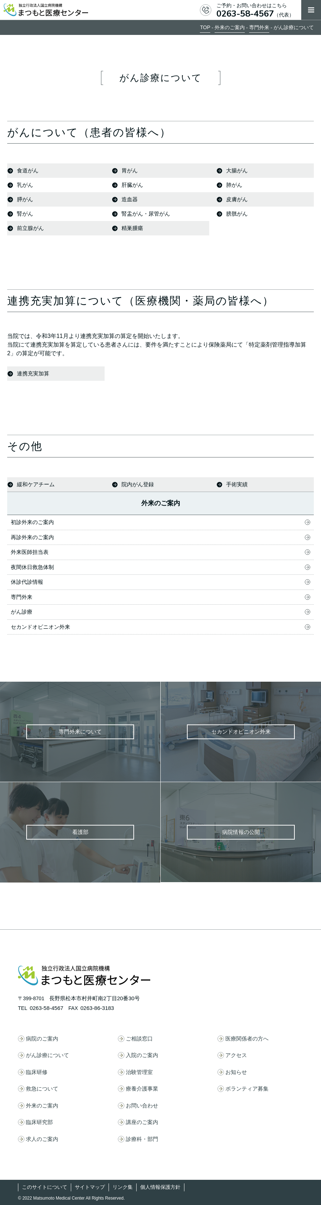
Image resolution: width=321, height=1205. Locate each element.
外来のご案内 (230, 27)
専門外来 (259, 27)
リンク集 (123, 1187)
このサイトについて (44, 1187)
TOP (205, 27)
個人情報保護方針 (160, 1187)
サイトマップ (90, 1187)
